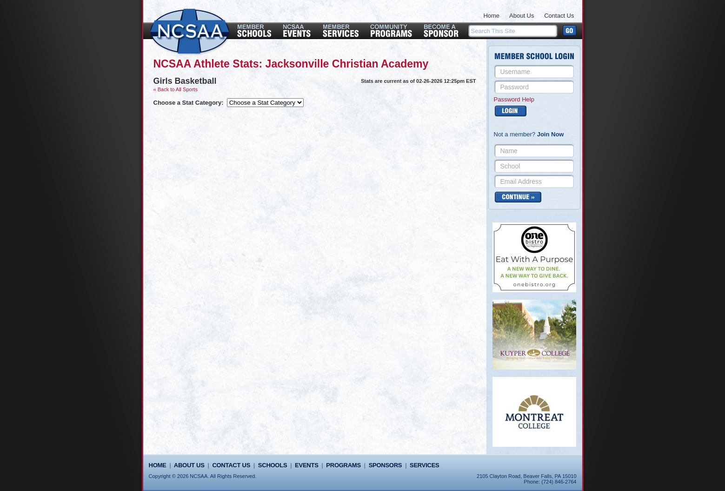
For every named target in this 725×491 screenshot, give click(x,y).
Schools (272, 465)
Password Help (514, 99)
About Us (521, 15)
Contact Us (559, 15)
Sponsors (385, 465)
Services (424, 465)
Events (306, 465)
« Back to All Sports (175, 89)
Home (491, 15)
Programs (343, 465)
